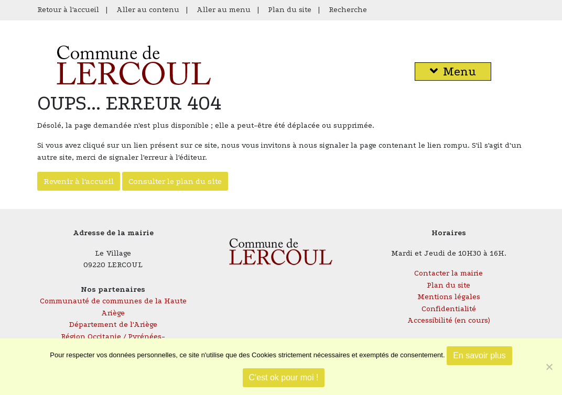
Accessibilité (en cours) (448, 320)
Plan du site (289, 9)
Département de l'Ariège (113, 324)
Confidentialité (449, 308)
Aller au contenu (147, 9)
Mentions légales (448, 296)
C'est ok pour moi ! (284, 377)
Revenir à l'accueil (79, 181)
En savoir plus (479, 355)
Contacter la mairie (448, 273)
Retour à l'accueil (68, 9)
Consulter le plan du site (175, 181)
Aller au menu (224, 9)
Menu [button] (453, 71)
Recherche (348, 9)
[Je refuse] (549, 366)
